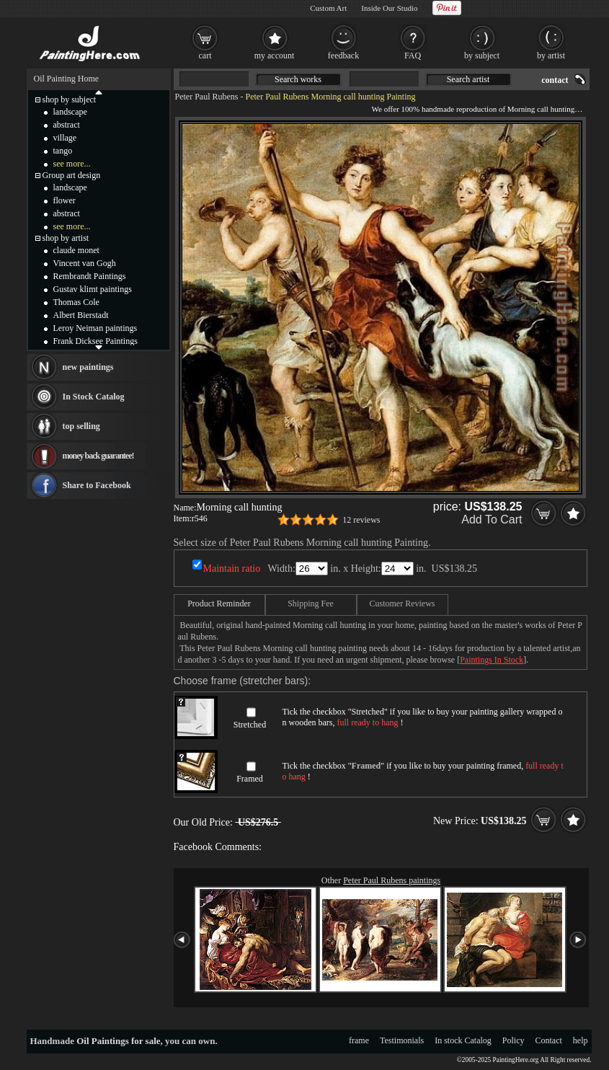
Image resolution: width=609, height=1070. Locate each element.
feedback (343, 55)
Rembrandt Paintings (89, 276)
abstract (66, 125)
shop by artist (66, 238)
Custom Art (328, 8)
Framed (249, 779)
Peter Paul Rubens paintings (391, 880)
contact (554, 80)
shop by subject (70, 99)
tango (63, 151)
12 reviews (361, 520)
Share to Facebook (97, 485)
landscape (70, 112)
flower (64, 200)
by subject (481, 55)
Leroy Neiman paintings (95, 328)
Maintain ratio (232, 568)
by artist (551, 55)
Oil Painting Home (66, 79)
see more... (72, 164)
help (580, 1040)
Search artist (468, 79)
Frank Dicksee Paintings (95, 341)
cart (205, 55)
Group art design (72, 175)
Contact (548, 1040)
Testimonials (402, 1040)
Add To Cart (491, 519)
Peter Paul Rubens (207, 97)
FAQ (412, 55)
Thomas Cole (76, 302)
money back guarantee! (98, 456)
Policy (513, 1040)
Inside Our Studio (389, 8)
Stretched (250, 725)
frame (359, 1040)
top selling (81, 426)
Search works (298, 79)
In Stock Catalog (94, 397)
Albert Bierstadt (81, 315)
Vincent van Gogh (84, 263)
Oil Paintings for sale (118, 1040)
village (65, 138)
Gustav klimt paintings (92, 289)
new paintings (88, 367)
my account (274, 55)
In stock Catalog (463, 1040)
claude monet (76, 250)
